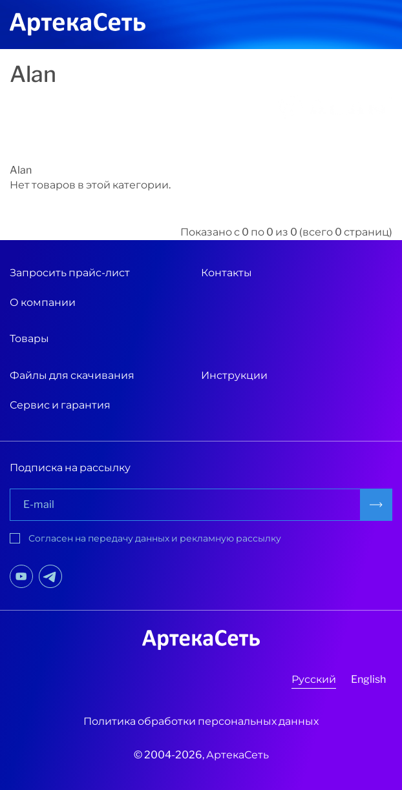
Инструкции (234, 375)
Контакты (226, 273)
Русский (313, 679)
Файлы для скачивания (72, 375)
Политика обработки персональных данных (201, 721)
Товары (29, 338)
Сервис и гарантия (60, 405)
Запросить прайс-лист (70, 273)
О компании (43, 302)
